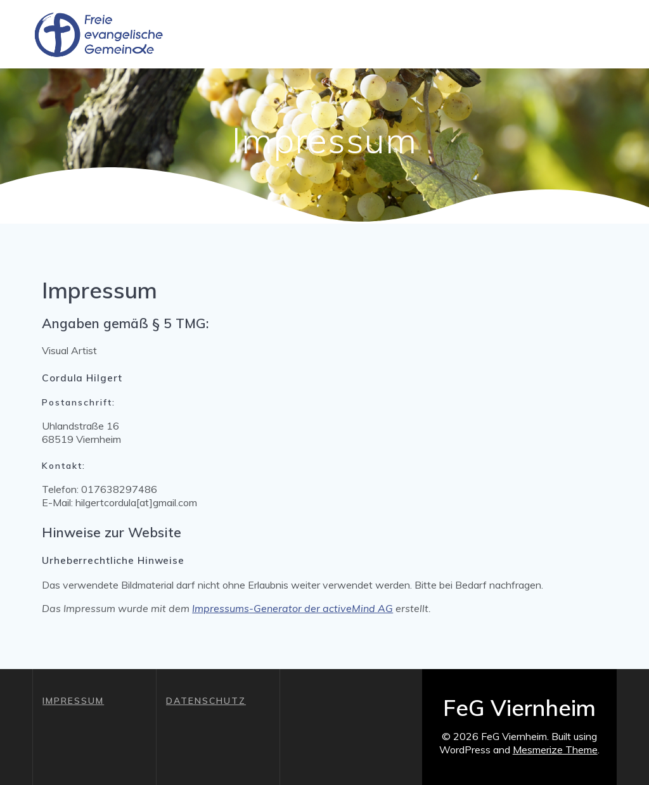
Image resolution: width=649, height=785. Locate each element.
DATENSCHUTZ (206, 700)
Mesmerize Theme (555, 749)
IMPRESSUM (73, 700)
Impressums (220, 608)
